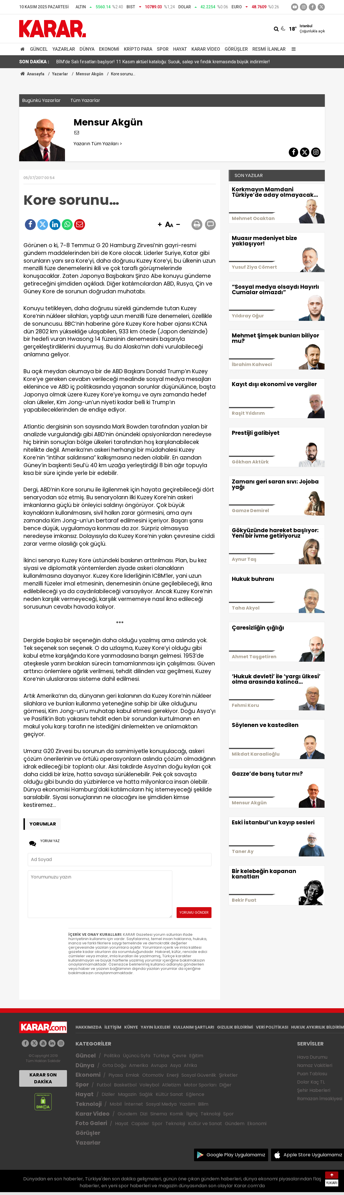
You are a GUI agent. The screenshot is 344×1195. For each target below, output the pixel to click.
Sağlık (146, 1094)
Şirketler (228, 1075)
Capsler (140, 1123)
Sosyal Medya (161, 1104)
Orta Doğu (114, 1065)
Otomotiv (153, 1075)
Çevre (179, 1055)
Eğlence (195, 1094)
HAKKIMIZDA (89, 1027)
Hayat (180, 49)
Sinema (158, 1114)
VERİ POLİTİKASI (272, 1027)
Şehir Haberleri (313, 1090)
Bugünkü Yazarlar (41, 100)
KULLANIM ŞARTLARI (193, 1027)
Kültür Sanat (169, 1094)
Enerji (173, 1075)
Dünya (87, 49)
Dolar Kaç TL (311, 1082)
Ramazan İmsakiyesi (319, 1098)
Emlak (132, 1075)
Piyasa (115, 1075)
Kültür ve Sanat (205, 1123)
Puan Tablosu (312, 1073)
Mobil (116, 1104)
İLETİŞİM (112, 1027)
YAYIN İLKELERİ (155, 1027)
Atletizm (171, 1085)
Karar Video (205, 49)
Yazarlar (63, 49)
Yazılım (187, 1104)
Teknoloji (89, 1104)
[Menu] (292, 49)
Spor (163, 49)
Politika (112, 1055)
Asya (175, 1065)
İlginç (192, 1114)
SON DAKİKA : (34, 61)
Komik (176, 1114)
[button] (160, 224)
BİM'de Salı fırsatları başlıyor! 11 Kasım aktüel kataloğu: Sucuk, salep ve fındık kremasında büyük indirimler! (163, 61)
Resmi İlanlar (269, 49)
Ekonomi (109, 49)
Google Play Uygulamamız (236, 1154)
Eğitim (196, 1055)
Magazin (127, 1094)
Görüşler (236, 49)
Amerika (138, 1065)
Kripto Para (138, 49)
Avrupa (159, 1065)
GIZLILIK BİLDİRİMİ (235, 1027)
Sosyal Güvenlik (198, 1075)
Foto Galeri (91, 1123)
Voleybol (149, 1085)
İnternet (133, 1104)
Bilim (203, 1104)
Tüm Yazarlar (85, 100)
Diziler (108, 1094)
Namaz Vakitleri (314, 1065)
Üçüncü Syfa (136, 1055)
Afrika (190, 1065)
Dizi (143, 1114)
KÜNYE (131, 1027)
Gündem (127, 1114)
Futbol (104, 1085)
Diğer (225, 1085)
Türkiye (161, 1055)
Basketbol (125, 1085)
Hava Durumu (312, 1057)
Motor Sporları (200, 1085)
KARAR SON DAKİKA (43, 1078)
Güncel (39, 49)
